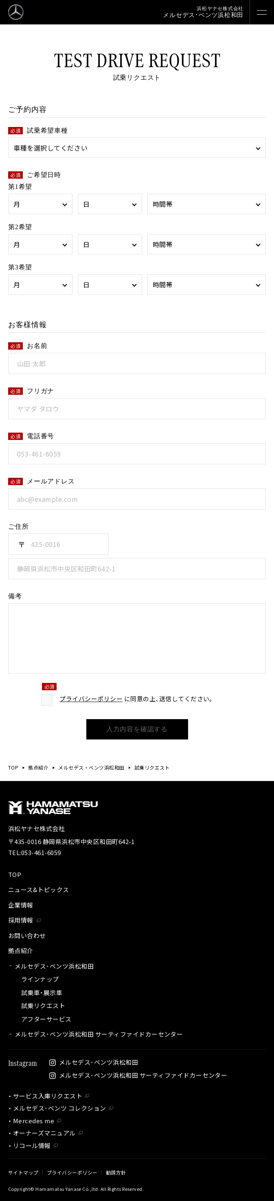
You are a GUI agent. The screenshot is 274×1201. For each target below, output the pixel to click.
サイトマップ (23, 1172)
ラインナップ (40, 979)
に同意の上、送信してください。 (136, 705)
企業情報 (20, 905)
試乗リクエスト (43, 1005)
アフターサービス (46, 1019)
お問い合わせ (27, 935)
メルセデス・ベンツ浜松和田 (91, 767)
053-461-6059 (41, 852)
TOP (13, 767)
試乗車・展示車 (41, 992)
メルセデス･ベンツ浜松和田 (54, 966)
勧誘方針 (116, 1172)
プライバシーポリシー (91, 705)
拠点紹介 (38, 767)
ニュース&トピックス (38, 889)
